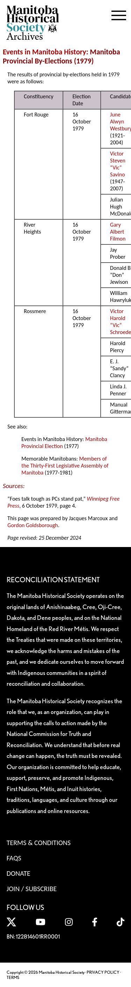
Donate (18, 873)
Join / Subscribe (32, 888)
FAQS (14, 858)
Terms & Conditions (39, 842)
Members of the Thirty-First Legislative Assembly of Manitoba (64, 465)
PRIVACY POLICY (103, 972)
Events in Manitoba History (44, 51)
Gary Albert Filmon (117, 231)
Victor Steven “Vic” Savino (117, 164)
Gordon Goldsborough (32, 525)
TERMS (13, 977)
